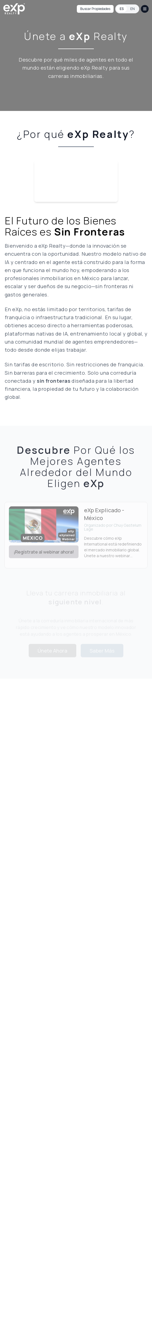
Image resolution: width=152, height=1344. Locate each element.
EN (132, 8)
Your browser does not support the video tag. (76, 181)
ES (122, 8)
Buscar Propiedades (95, 8)
